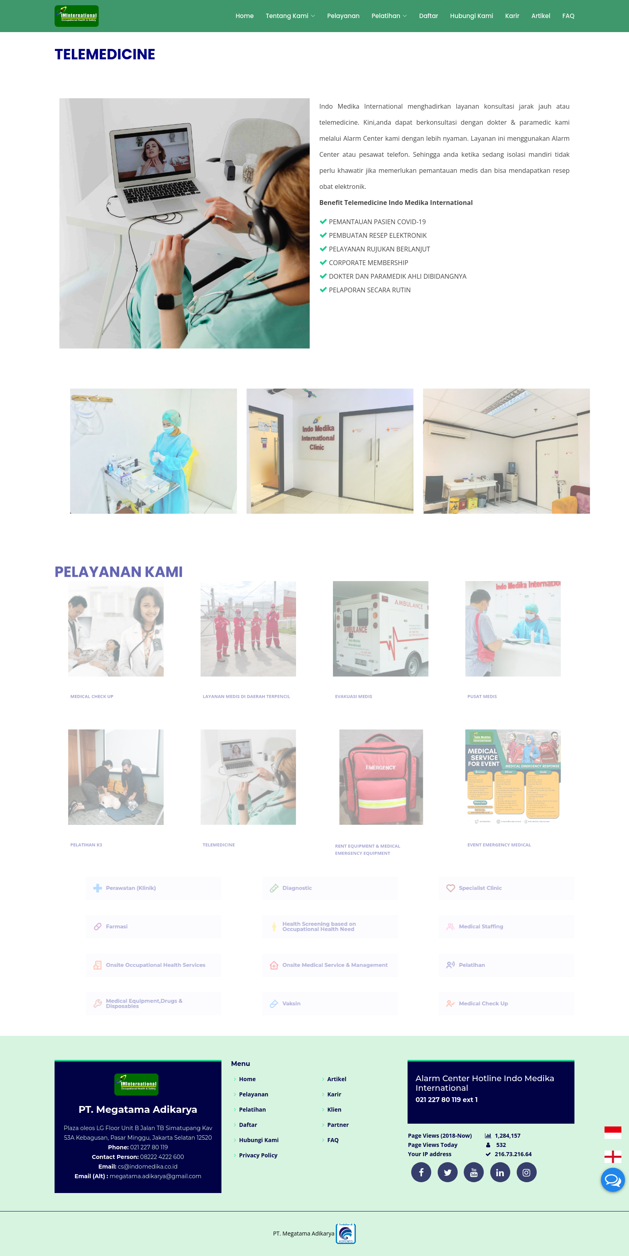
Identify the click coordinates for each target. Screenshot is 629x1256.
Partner (338, 1125)
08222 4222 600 (162, 1157)
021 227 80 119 (149, 1147)
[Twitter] (421, 1172)
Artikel (541, 16)
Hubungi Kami (471, 16)
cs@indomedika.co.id (148, 1166)
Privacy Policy (258, 1155)
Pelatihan (252, 1109)
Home (244, 16)
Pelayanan (343, 16)
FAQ (568, 16)
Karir (512, 16)
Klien (334, 1109)
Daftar (428, 16)
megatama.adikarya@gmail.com (155, 1176)
